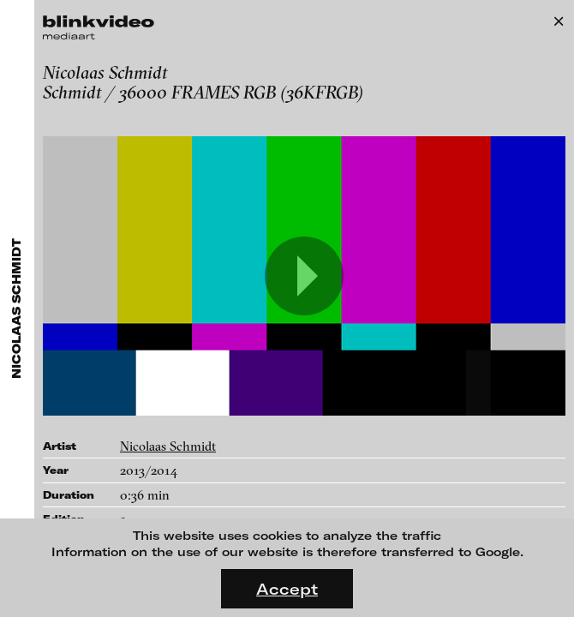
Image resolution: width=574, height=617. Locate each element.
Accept (287, 588)
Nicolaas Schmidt (168, 446)
